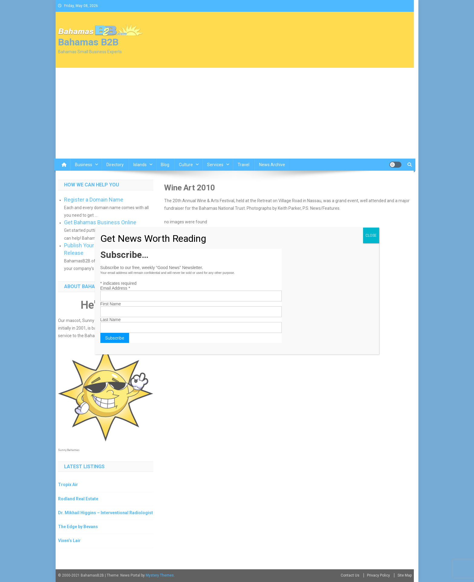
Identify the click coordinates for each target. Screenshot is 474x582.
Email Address (115, 288)
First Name (110, 303)
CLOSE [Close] (371, 235)
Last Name (110, 319)
